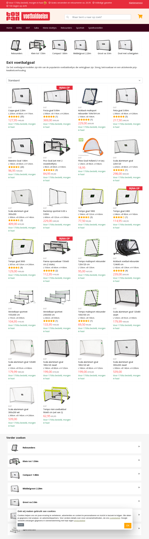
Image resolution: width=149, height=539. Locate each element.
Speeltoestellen (95, 27)
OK (128, 525)
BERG (19, 27)
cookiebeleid (115, 518)
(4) (127, 260)
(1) (57, 107)
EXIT (28, 27)
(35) (22, 107)
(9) (22, 258)
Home (9, 27)
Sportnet (80, 27)
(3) (57, 160)
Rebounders (66, 27)
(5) (127, 107)
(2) (22, 210)
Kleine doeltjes (50, 27)
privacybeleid (79, 521)
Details (21, 524)
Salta (36, 27)
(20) (22, 158)
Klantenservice (136, 2)
